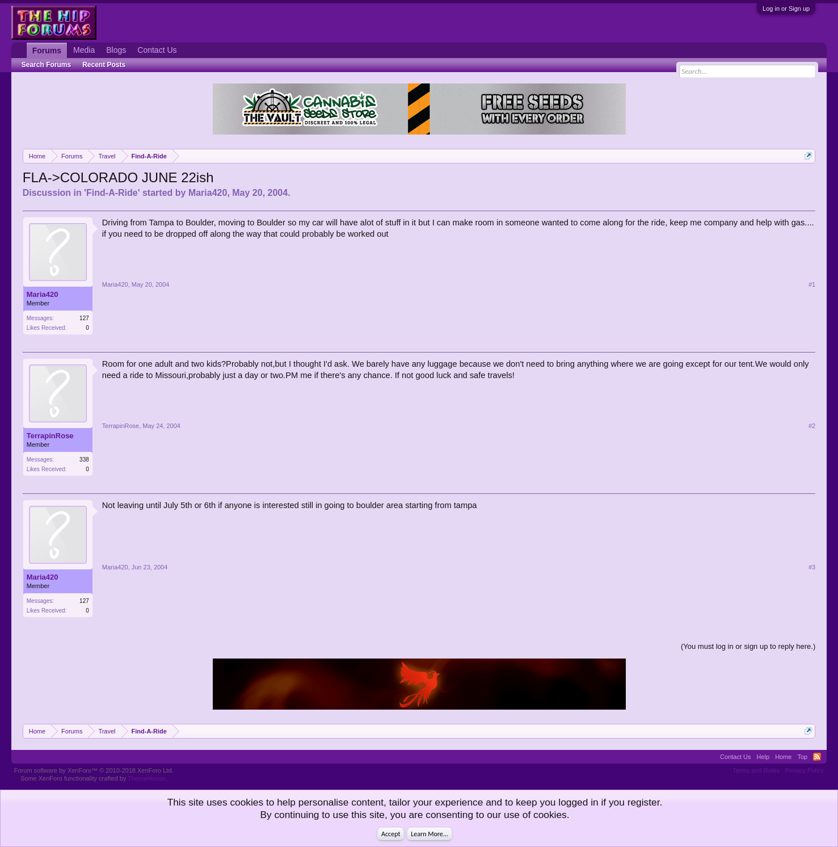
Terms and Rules (756, 770)
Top (802, 756)
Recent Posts (103, 65)
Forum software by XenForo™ (94, 770)
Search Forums (46, 65)
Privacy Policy (804, 770)
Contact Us (156, 49)
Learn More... (429, 834)
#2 (811, 425)
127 (84, 318)
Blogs (116, 49)
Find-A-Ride (112, 193)
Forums (46, 50)
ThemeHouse (146, 778)
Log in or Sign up (786, 8)
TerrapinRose (50, 435)
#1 (811, 284)
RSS (817, 757)
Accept (390, 834)
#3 (811, 567)
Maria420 (208, 193)
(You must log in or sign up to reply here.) (748, 646)
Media (84, 49)
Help (763, 756)
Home (783, 756)
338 (84, 459)
